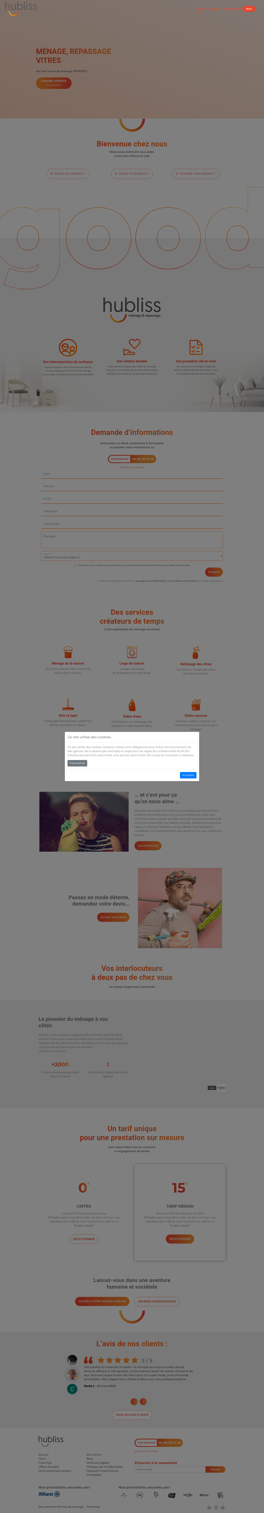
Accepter (188, 775)
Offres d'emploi (232, 8)
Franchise (215, 8)
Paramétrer (77, 763)
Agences (201, 8)
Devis (249, 8)
